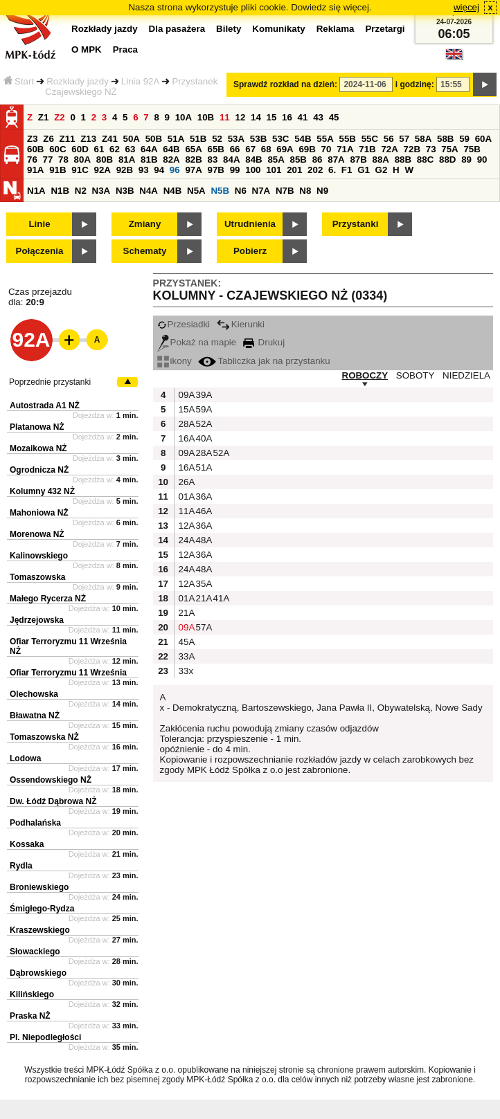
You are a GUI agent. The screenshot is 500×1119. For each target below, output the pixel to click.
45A (186, 642)
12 (240, 117)
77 (48, 159)
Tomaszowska (37, 577)
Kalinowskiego (39, 556)
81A (126, 159)
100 (252, 170)
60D (79, 149)
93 (144, 170)
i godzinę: (414, 84)
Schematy (145, 251)
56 (389, 139)
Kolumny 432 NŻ (42, 491)
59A (203, 409)
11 (225, 117)
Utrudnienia (250, 224)
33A (186, 656)
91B (57, 170)
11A (186, 511)
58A (423, 139)
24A (186, 540)
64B (171, 149)
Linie (39, 224)
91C (79, 170)
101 (273, 170)
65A (193, 149)
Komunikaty (278, 29)
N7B (285, 190)
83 (213, 159)
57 (404, 139)
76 (32, 159)
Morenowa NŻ (37, 534)
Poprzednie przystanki (50, 382)
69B (306, 149)
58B (445, 139)
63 (130, 149)
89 (466, 159)
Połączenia (40, 251)
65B (216, 149)
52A (203, 424)
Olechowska (34, 694)
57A (203, 627)
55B (347, 139)
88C (425, 159)
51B (198, 139)
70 (326, 149)
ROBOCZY (365, 375)
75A (449, 149)
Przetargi (384, 29)
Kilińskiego (32, 994)
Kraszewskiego (40, 930)
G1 (363, 170)
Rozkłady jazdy (77, 81)
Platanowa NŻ (37, 427)
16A (186, 438)
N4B (172, 190)
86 (317, 159)
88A (381, 159)
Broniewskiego (39, 887)
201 (294, 170)
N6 (241, 190)
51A (176, 139)
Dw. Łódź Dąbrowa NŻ (53, 801)
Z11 (67, 139)
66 (235, 149)
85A (275, 159)
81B (149, 159)
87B (358, 159)
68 (266, 149)
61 (98, 149)
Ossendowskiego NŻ (50, 780)
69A (284, 149)
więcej (466, 7)
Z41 (110, 139)
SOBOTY (415, 375)
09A (186, 395)
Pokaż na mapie (197, 342)
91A (35, 170)
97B (216, 170)
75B (471, 149)
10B (205, 117)
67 (250, 149)
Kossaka (27, 844)
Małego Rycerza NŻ (48, 598)
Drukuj (264, 342)
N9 (322, 190)
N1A (36, 190)
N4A (148, 190)
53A (236, 139)
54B (302, 139)
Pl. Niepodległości (45, 1037)
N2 (81, 190)
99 (235, 170)
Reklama (335, 29)
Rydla (21, 866)
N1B (60, 190)
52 (217, 139)
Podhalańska (35, 823)
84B (253, 159)
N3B (125, 190)
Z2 (59, 117)
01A (186, 496)
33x (186, 671)
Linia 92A (140, 81)
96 (175, 170)
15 (272, 117)
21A (203, 598)
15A (186, 409)
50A (131, 139)
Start (18, 81)
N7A (261, 190)
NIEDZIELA (466, 375)
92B (124, 170)
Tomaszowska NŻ (44, 737)
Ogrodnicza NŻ (39, 470)
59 (464, 139)
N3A (101, 190)
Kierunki (241, 324)
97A (193, 170)
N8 (305, 190)
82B (193, 159)
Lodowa (25, 758)
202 (315, 170)
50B (153, 139)
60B (35, 149)
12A (186, 525)
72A (389, 149)
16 (287, 117)
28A (186, 424)
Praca (125, 49)
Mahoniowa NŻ (39, 513)
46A (203, 511)
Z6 (48, 139)
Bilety (228, 29)
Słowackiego (35, 951)
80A (82, 159)
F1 (346, 170)
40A (203, 438)
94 (159, 170)
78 (63, 159)
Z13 (88, 139)
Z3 (32, 139)
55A (324, 139)
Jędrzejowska (37, 620)
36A (203, 496)
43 (318, 117)
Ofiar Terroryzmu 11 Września (68, 672)
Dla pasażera (177, 29)
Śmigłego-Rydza (42, 908)
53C (280, 139)
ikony (174, 361)
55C (369, 139)
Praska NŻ (30, 1016)
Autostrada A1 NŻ (45, 405)
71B (367, 149)
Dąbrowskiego (38, 973)
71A (345, 149)
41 (303, 117)
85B (298, 159)
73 (431, 149)
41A (220, 598)
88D (447, 159)
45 (334, 117)
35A (203, 584)
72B (412, 149)
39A (203, 395)
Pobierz (250, 251)
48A (203, 540)
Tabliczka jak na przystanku (264, 361)
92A (101, 170)
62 (114, 149)
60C (57, 149)
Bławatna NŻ (35, 715)
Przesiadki (183, 324)
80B (104, 159)
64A (149, 149)
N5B (220, 190)
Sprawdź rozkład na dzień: (285, 84)
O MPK (86, 49)
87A (336, 159)
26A (186, 482)
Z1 (43, 117)
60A (483, 139)
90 (482, 159)
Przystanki (355, 224)
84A (231, 159)
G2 (381, 170)
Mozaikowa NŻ (38, 448)
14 (256, 117)
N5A (196, 190)
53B (258, 139)
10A (183, 117)
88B (403, 159)
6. (332, 170)
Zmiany (145, 224)
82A (171, 159)
